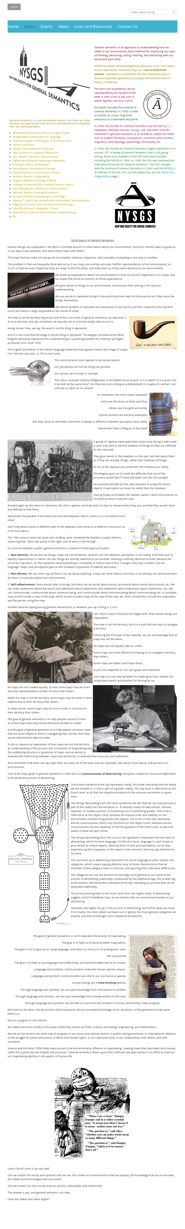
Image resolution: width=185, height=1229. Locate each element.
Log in (14, 6)
